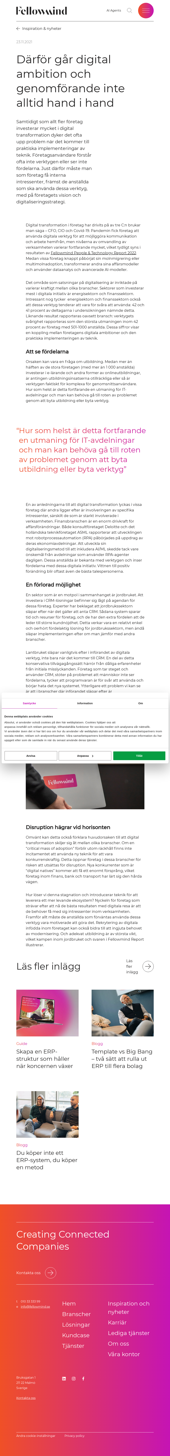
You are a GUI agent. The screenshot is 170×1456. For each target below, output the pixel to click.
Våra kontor (124, 1354)
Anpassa (85, 755)
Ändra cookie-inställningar (35, 1436)
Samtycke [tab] (29, 703)
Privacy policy (75, 1436)
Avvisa (30, 755)
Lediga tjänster (129, 1333)
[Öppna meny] (146, 10)
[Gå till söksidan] (129, 10)
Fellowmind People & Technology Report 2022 (93, 253)
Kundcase (76, 1335)
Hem (69, 1303)
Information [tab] (85, 703)
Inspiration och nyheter (129, 1307)
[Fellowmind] (42, 10)
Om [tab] (140, 703)
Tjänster (73, 1345)
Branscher (76, 1314)
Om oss (118, 1343)
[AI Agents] (114, 10)
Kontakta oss (26, 1398)
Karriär (117, 1322)
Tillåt (139, 755)
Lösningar (76, 1324)
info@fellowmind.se (35, 1306)
